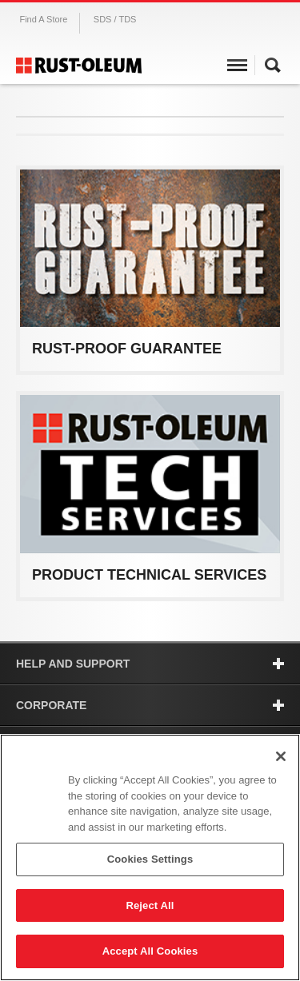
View (150, 349)
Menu (236, 67)
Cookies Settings (150, 859)
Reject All (150, 905)
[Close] (280, 756)
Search (272, 67)
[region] (150, 857)
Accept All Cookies (150, 951)
